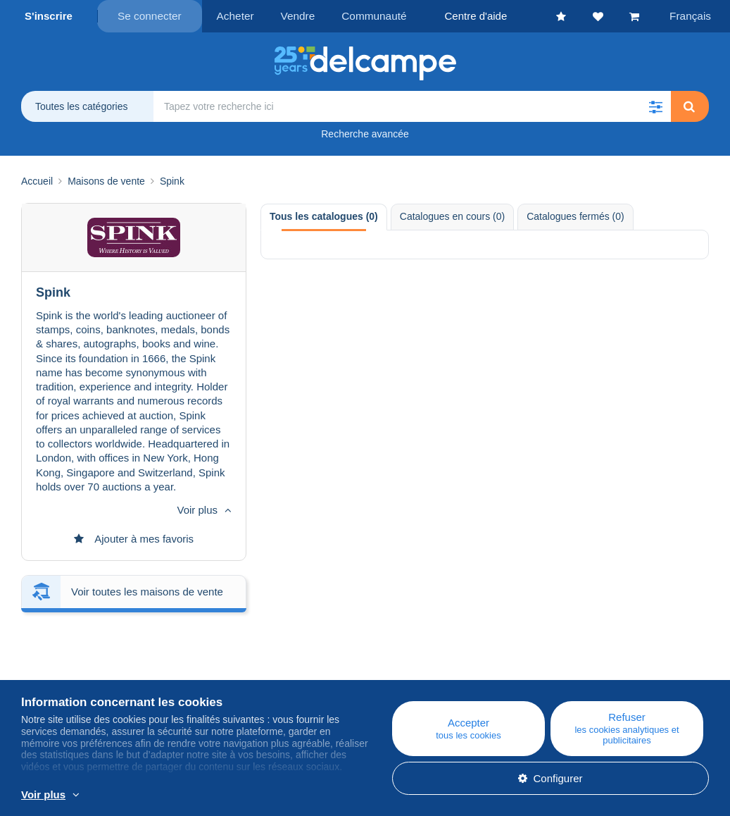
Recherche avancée (365, 133)
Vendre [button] (293, 16)
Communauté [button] (366, 16)
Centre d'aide (417, 654)
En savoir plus (305, 795)
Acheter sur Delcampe (438, 671)
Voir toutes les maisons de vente (147, 511)
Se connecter (149, 16)
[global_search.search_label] (412, 105)
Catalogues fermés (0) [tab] (575, 215)
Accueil (37, 180)
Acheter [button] (233, 16)
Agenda (221, 671)
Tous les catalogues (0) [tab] (324, 215)
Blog (221, 654)
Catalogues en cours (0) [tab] (452, 215)
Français (692, 16)
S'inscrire (49, 16)
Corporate (51, 671)
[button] (655, 105)
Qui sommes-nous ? (68, 654)
